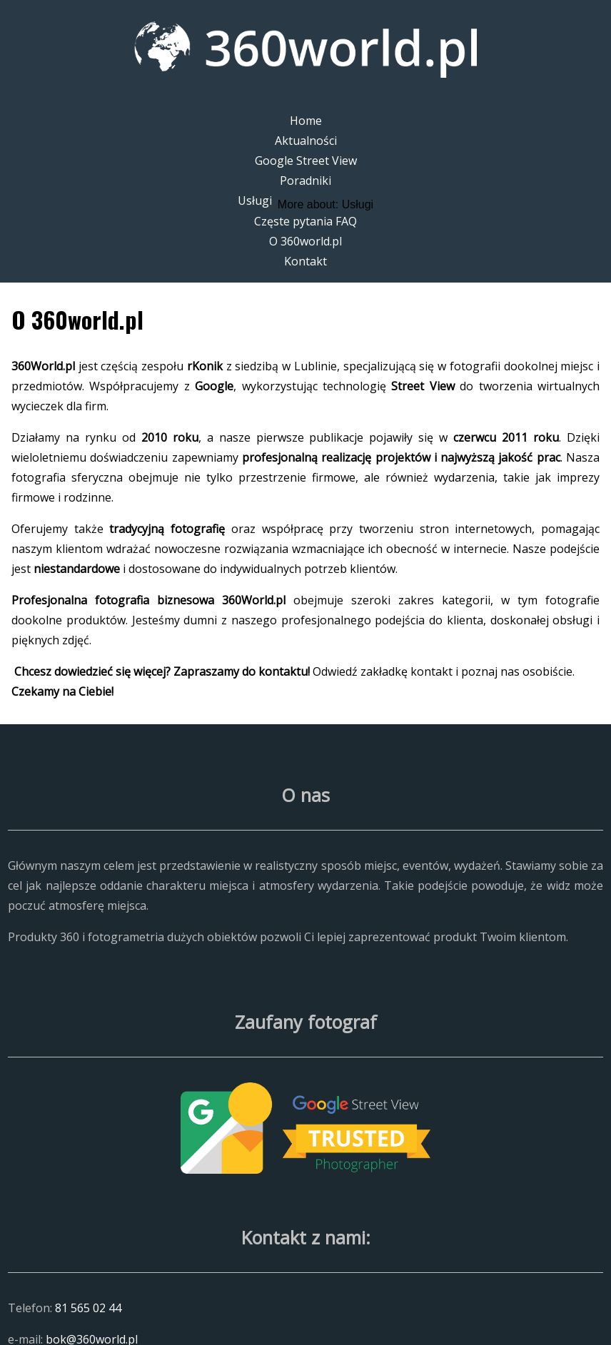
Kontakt (305, 261)
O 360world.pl (305, 241)
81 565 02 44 (88, 1308)
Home (306, 120)
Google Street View (306, 160)
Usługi (255, 200)
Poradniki (305, 180)
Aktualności (306, 140)
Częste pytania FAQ (305, 221)
